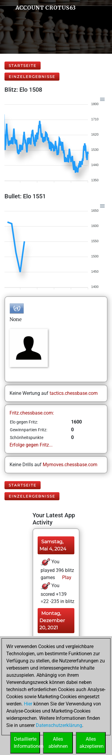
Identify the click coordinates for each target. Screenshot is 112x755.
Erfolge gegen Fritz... (31, 445)
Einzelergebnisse (32, 76)
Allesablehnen (58, 742)
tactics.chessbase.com (74, 393)
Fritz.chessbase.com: (32, 413)
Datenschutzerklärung (59, 725)
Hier (28, 704)
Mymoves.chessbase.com (70, 464)
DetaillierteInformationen (27, 742)
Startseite (22, 65)
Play (66, 577)
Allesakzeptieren (91, 742)
